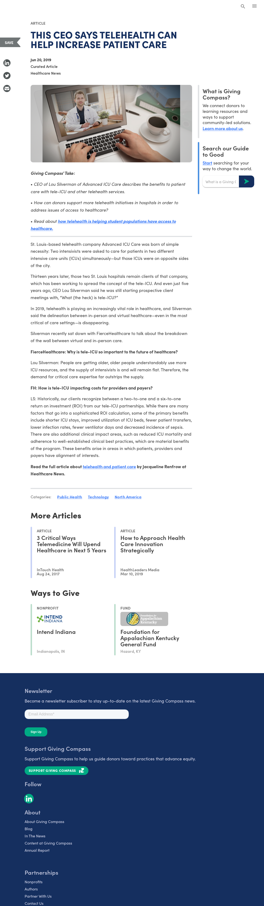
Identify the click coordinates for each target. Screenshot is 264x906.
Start (207, 163)
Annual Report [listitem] (37, 850)
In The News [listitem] (35, 835)
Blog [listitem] (28, 828)
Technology (98, 496)
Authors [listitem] (31, 888)
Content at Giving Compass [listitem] (48, 843)
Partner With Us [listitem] (38, 896)
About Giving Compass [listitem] (44, 821)
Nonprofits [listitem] (34, 881)
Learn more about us (223, 128)
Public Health (69, 496)
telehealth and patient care (109, 466)
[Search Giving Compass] (243, 6)
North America (128, 496)
